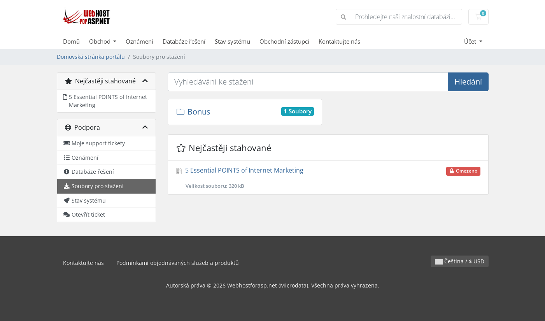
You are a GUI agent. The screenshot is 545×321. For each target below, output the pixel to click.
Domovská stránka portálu (91, 56)
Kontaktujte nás (339, 41)
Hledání (468, 81)
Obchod (100, 41)
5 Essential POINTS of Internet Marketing (328, 178)
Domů (71, 41)
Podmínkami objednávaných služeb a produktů (177, 262)
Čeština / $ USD (459, 261)
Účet (471, 41)
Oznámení (139, 41)
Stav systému (232, 41)
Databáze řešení (184, 41)
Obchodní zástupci (284, 41)
